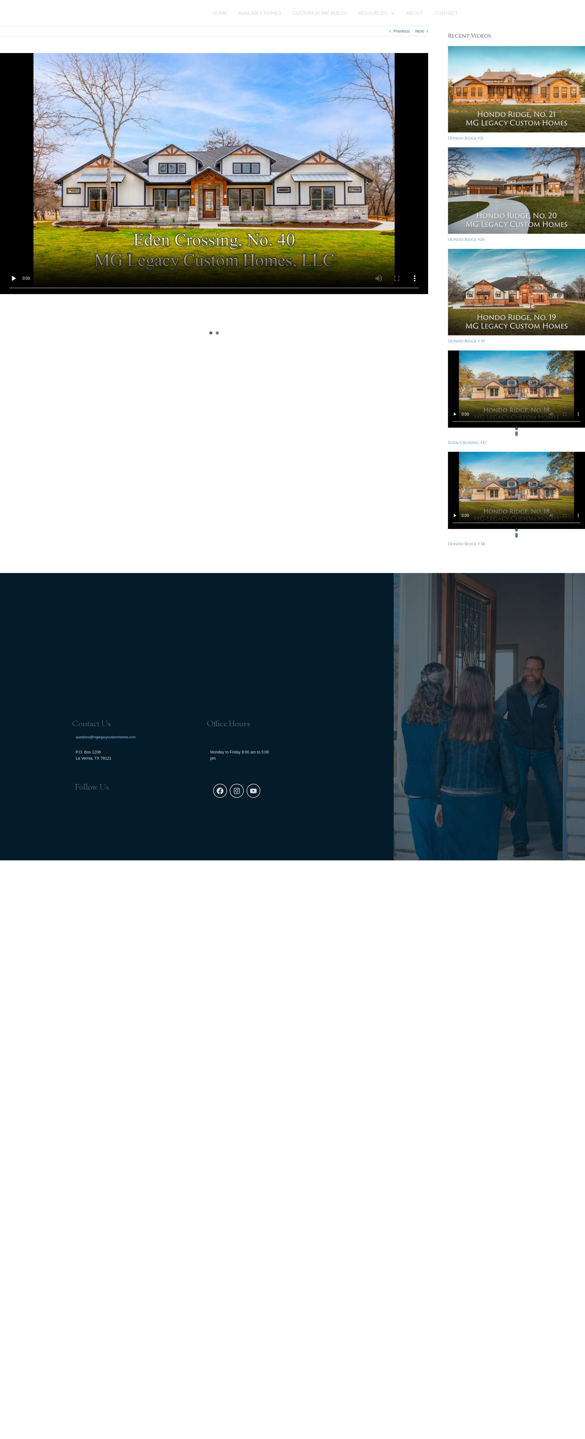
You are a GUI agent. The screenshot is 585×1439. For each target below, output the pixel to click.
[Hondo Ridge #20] (516, 190)
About (414, 13)
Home (220, 13)
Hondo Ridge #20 (466, 239)
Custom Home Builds (319, 13)
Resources (376, 13)
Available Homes (259, 13)
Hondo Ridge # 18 (466, 544)
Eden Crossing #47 (467, 442)
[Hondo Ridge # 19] (516, 292)
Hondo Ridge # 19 (466, 341)
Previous (401, 31)
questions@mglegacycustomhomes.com (106, 737)
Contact (446, 13)
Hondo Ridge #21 (466, 138)
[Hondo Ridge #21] (516, 89)
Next (419, 31)
